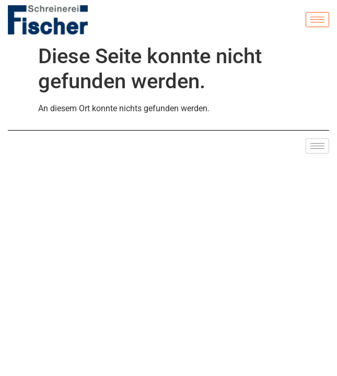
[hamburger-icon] (317, 19)
